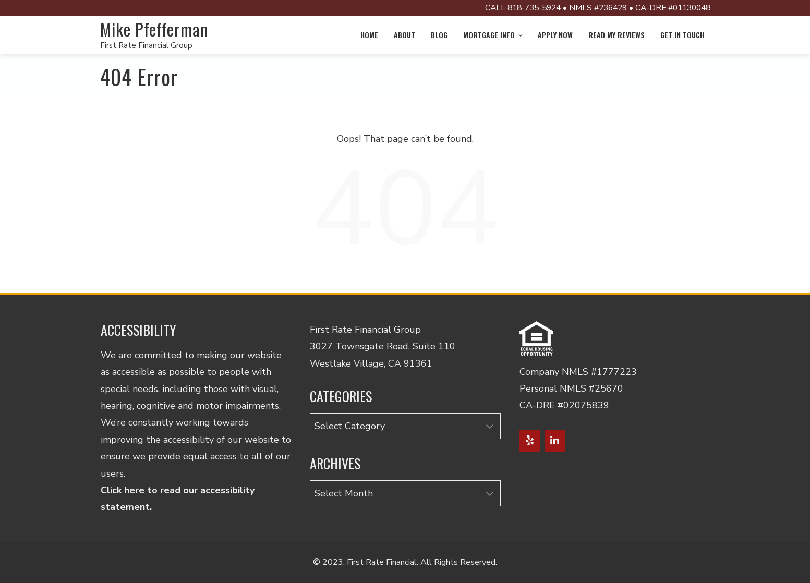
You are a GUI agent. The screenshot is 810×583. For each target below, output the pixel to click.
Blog (439, 34)
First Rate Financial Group (146, 45)
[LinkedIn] (555, 441)
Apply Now (555, 34)
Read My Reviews (616, 34)
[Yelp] (529, 441)
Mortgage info (493, 34)
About (404, 34)
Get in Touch (682, 34)
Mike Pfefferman (154, 29)
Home (369, 34)
